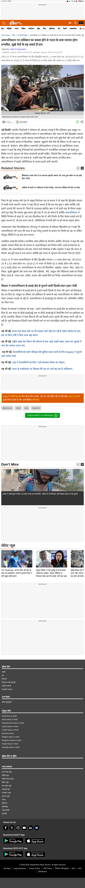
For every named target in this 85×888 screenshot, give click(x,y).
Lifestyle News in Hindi (10, 747)
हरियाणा (4, 803)
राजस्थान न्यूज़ (6, 793)
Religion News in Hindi (10, 737)
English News (7, 689)
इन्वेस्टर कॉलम (6, 686)
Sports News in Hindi (10, 726)
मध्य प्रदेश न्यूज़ (6, 786)
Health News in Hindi (10, 744)
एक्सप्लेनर (73, 29)
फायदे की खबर (22, 35)
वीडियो (9, 29)
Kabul (18, 408)
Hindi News (5, 35)
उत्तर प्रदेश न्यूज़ (7, 772)
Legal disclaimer (20, 868)
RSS (73, 868)
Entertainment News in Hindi (13, 723)
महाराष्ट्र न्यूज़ (6, 789)
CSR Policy (47, 868)
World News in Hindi (10, 719)
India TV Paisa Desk (18, 49)
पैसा (44, 29)
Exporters (36, 408)
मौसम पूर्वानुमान (7, 702)
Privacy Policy (34, 868)
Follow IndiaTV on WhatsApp (42, 415)
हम (3, 675)
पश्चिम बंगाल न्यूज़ (8, 779)
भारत (16, 29)
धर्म (59, 29)
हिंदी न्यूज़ (15, 396)
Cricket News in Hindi (10, 730)
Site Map (7, 868)
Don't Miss (10, 464)
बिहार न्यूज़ (5, 782)
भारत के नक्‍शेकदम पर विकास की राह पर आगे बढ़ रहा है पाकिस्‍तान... (43, 368)
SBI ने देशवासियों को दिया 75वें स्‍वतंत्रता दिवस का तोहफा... (39, 362)
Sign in (80, 1)
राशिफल (52, 29)
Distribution (42, 872)
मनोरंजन (31, 29)
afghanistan (7, 408)
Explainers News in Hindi (11, 740)
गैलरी (65, 29)
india (26, 408)
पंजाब (4, 800)
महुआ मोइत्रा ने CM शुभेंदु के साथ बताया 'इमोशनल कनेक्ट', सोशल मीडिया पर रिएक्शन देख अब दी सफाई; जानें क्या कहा (51, 556)
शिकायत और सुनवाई (8, 682)
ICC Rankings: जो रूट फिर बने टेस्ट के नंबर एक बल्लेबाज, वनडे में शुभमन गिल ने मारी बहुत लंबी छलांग (16, 556)
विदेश (23, 29)
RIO (80, 868)
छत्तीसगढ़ (5, 807)
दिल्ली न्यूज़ (5, 775)
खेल (38, 29)
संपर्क (3, 672)
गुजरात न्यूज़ (6, 796)
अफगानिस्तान (71, 212)
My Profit (73, 396)
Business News (8, 733)
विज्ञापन (4, 679)
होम (2, 29)
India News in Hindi (9, 716)
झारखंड (4, 813)
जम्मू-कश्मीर (6, 810)
